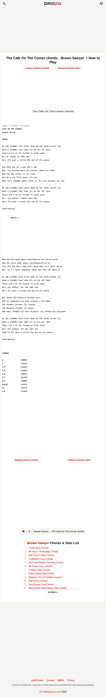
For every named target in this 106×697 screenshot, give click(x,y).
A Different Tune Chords (41, 559)
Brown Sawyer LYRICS (79, 460)
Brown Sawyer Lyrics (69, 68)
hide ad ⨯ (14, 218)
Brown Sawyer (38, 543)
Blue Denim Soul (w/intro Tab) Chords (48, 588)
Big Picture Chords (38, 581)
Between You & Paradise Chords (45, 577)
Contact (50, 680)
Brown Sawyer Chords (37, 68)
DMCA (61, 680)
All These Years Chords (40, 566)
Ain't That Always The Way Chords (46, 562)
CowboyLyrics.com (51, 692)
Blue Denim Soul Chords (41, 584)
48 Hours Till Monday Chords (43, 551)
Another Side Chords (39, 570)
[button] (4, 3)
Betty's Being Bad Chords (42, 573)
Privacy (71, 680)
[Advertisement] (53, 29)
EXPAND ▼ (53, 592)
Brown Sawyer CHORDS (26, 460)
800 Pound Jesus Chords (41, 555)
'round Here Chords (38, 548)
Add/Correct (37, 680)
